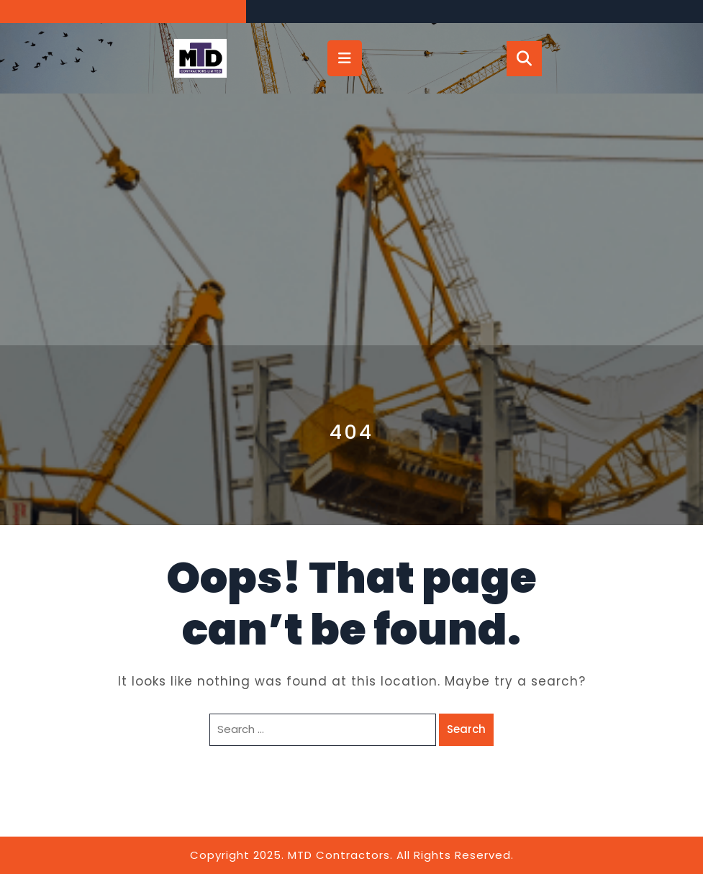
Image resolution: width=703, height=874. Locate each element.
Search (466, 729)
